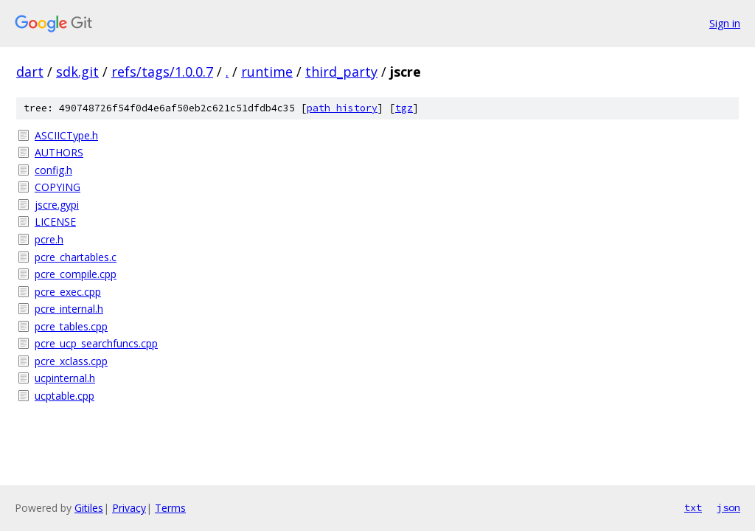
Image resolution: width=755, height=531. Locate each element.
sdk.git (77, 71)
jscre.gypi (57, 205)
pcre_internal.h (69, 309)
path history (342, 108)
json (728, 507)
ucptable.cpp (64, 396)
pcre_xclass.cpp (71, 361)
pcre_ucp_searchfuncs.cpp (96, 343)
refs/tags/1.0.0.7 (162, 71)
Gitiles (88, 508)
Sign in (724, 23)
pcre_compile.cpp (75, 274)
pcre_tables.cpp (71, 326)
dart (30, 71)
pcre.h (49, 239)
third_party (341, 71)
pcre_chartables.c (75, 257)
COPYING (57, 187)
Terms (170, 508)
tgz (404, 108)
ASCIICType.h (66, 135)
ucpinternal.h (65, 378)
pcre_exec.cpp (68, 292)
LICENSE (55, 222)
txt (693, 507)
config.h (53, 170)
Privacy (129, 508)
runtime (267, 71)
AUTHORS (59, 152)
